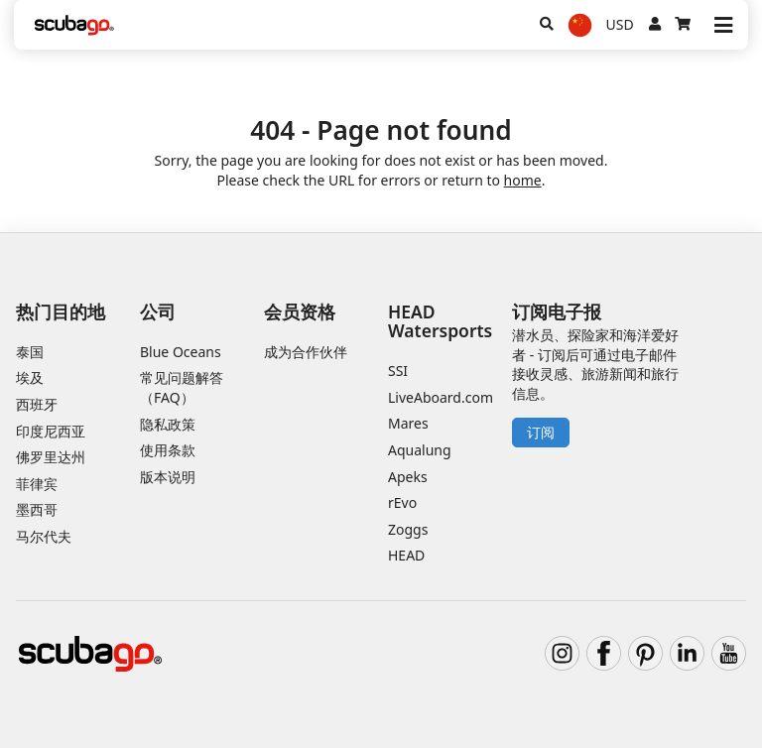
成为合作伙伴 (305, 351)
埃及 (30, 377)
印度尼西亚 (50, 431)
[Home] (74, 25)
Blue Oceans (180, 351)
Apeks (408, 476)
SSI (398, 370)
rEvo (402, 502)
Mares (408, 423)
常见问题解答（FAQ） (181, 387)
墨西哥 (37, 509)
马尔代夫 (43, 536)
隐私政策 (167, 424)
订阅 (541, 432)
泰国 (30, 351)
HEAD (406, 555)
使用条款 (167, 449)
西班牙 (37, 404)
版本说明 (167, 476)
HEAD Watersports (440, 321)
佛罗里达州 (50, 456)
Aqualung (419, 449)
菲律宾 (37, 483)
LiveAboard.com (440, 397)
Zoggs (408, 529)
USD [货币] (620, 24)
